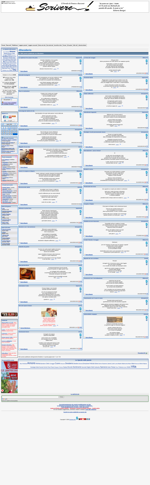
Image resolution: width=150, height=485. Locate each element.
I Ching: (3, 329)
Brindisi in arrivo (88, 169)
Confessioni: (4, 333)
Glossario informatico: (7, 344)
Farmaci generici (5, 337)
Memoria (7, 61)
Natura (14, 61)
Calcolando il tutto (24, 285)
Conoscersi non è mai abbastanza (93, 278)
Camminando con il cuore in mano (93, 298)
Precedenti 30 (141, 353)
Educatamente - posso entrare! (92, 150)
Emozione (5, 57)
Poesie (3, 45)
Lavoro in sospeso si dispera (27, 171)
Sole (11, 66)
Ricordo (8, 65)
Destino (11, 56)
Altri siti (75, 45)
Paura (6, 64)
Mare (4, 61)
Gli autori (69, 45)
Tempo (12, 68)
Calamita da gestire (24, 246)
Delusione (14, 55)
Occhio (14, 62)
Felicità (10, 57)
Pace (4, 64)
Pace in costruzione (24, 91)
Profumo (14, 64)
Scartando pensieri (24, 129)
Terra (15, 68)
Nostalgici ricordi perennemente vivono (94, 132)
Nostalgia (4, 62)
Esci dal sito (49, 45)
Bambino (10, 53)
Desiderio (5, 56)
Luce (15, 59)
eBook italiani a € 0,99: (7, 322)
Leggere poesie (23, 45)
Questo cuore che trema (8, 142)
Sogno (7, 66)
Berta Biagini (24, 71)
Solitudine (14, 66)
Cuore (9, 55)
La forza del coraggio (89, 57)
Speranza (5, 68)
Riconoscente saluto (24, 187)
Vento (10, 70)
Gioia (14, 57)
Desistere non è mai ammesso (27, 227)
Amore (12, 52)
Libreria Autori (82, 45)
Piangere (10, 64)
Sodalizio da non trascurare (91, 221)
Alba (4, 51)
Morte (11, 61)
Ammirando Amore (24, 331)
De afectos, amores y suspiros (9, 139)
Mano (15, 60)
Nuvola (11, 62)
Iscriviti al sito (58, 45)
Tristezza (4, 70)
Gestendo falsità (88, 77)
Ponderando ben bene (90, 186)
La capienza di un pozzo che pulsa (28, 57)
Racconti (8, 45)
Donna (14, 56)
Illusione (8, 59)
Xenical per (7, 341)
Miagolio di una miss (24, 147)
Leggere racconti (32, 45)
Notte (8, 62)
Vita (14, 70)
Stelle (9, 68)
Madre (6, 60)
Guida (11, 337)
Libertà (11, 59)
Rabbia (3, 65)
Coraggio (5, 55)
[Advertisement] (75, 28)
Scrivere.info (72, 419)
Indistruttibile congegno (90, 314)
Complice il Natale (89, 204)
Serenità (4, 66)
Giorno (4, 59)
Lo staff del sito (75, 394)
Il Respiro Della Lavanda (8, 151)
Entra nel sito (42, 45)
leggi (55, 68)
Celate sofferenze (88, 93)
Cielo (13, 53)
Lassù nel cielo (5, 145)
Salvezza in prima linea (25, 208)
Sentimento (13, 65)
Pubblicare (15, 45)
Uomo (8, 70)
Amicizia (7, 51)
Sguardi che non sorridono (91, 258)
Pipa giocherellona (24, 265)
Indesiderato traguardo (90, 112)
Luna (3, 60)
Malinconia (10, 60)
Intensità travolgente (24, 75)
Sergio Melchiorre (25, 328)
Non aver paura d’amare (25, 305)
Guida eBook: (5, 353)
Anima (5, 53)
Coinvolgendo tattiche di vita (26, 111)
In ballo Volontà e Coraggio (91, 240)
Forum (64, 45)
